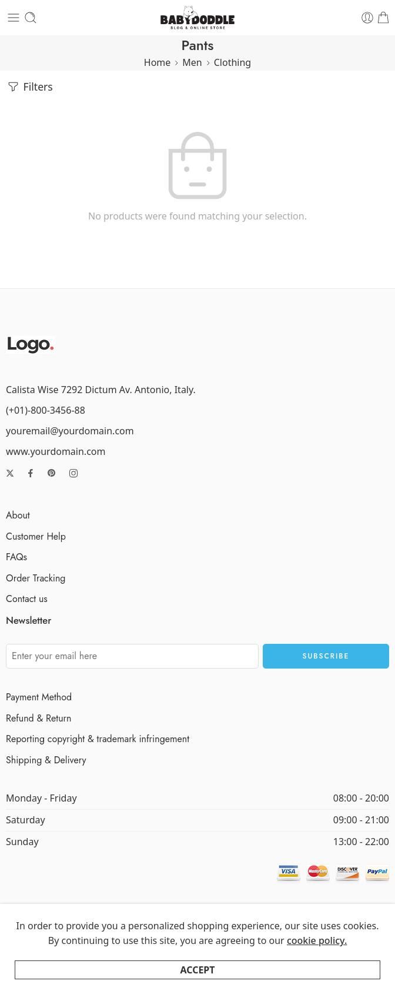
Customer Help (36, 536)
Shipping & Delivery (46, 760)
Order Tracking (36, 578)
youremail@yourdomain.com (70, 430)
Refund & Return (38, 718)
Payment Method (39, 697)
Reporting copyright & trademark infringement (97, 739)
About (18, 515)
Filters (29, 86)
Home (157, 62)
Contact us (27, 599)
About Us (278, 968)
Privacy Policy (125, 968)
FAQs (16, 557)
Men (192, 62)
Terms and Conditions (206, 968)
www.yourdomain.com (55, 451)
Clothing (232, 62)
